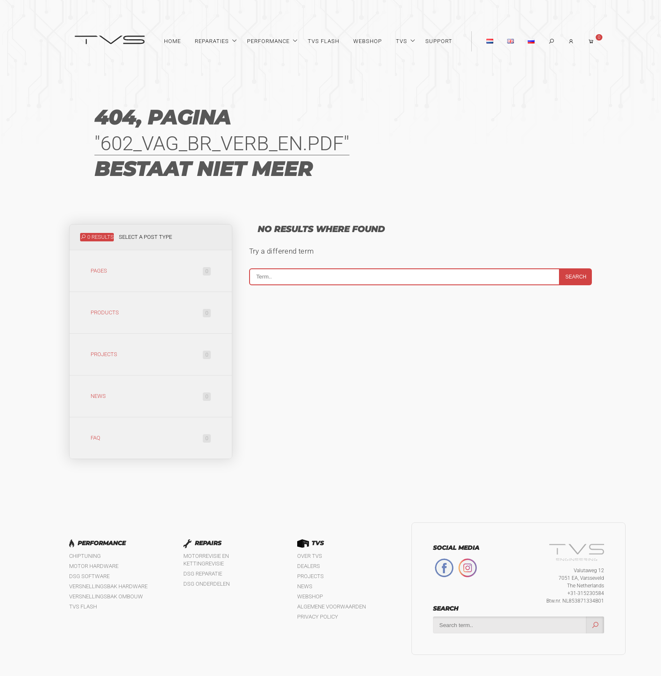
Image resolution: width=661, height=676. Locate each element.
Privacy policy (317, 617)
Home (172, 41)
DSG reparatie (202, 574)
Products (151, 313)
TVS (401, 41)
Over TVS (309, 556)
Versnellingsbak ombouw (106, 596)
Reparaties (212, 41)
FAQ (151, 438)
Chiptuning (85, 556)
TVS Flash (323, 41)
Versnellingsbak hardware (108, 586)
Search (575, 277)
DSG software (89, 576)
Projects (151, 355)
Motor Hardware (93, 566)
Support (438, 41)
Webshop (367, 41)
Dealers (308, 566)
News (151, 396)
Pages (151, 271)
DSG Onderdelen (206, 584)
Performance (268, 41)
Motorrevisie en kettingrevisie (206, 560)
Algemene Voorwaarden (331, 606)
